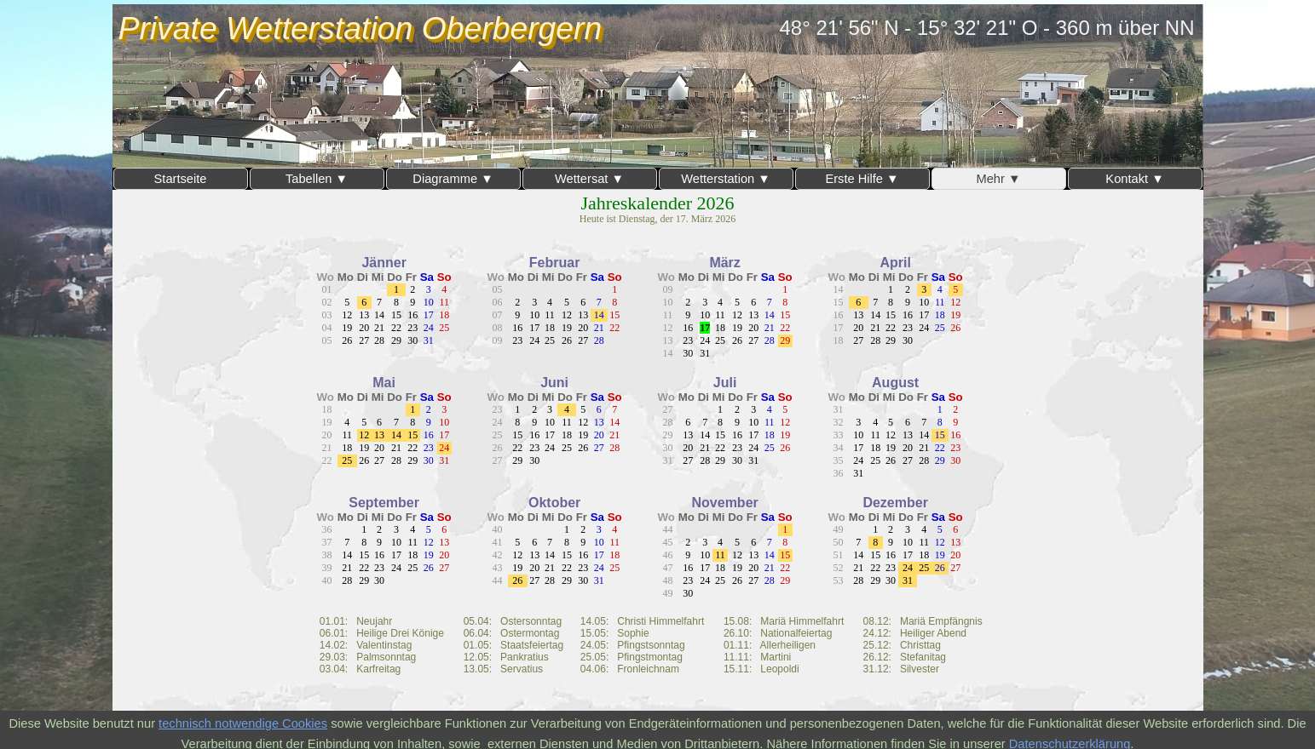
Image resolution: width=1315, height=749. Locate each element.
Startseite (180, 179)
